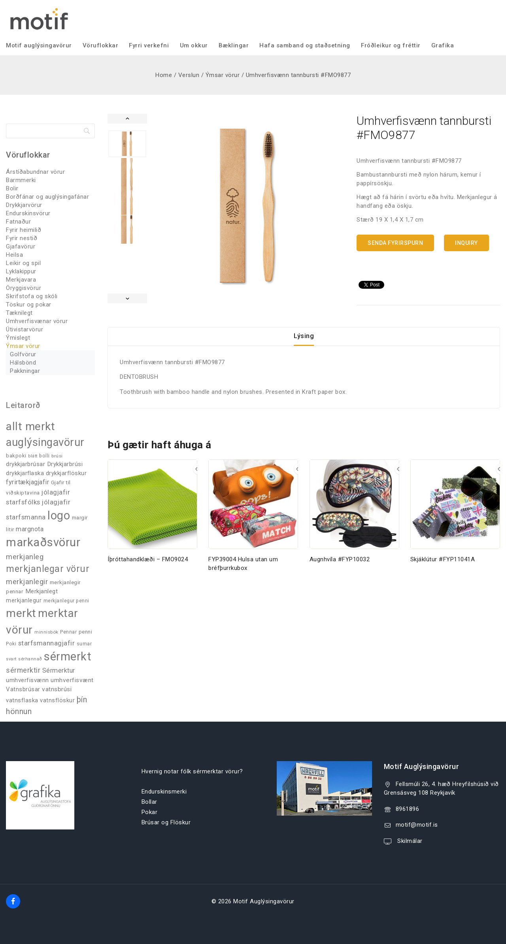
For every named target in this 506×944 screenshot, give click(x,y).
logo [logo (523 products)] (58, 515)
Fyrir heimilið (23, 229)
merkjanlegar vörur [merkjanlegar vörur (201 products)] (47, 569)
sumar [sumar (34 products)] (84, 644)
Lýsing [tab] (304, 340)
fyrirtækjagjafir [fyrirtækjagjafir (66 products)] (27, 482)
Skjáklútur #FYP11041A (442, 566)
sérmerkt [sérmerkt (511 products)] (67, 656)
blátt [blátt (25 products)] (33, 456)
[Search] (50, 131)
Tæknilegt (19, 312)
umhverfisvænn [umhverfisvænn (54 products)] (27, 680)
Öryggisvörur (23, 287)
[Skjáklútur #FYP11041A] (455, 512)
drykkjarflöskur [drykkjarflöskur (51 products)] (66, 473)
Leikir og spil (23, 263)
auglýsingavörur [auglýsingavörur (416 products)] (45, 442)
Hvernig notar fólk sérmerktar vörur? (192, 771)
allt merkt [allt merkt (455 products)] (30, 426)
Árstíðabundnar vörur (35, 171)
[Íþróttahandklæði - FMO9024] (152, 512)
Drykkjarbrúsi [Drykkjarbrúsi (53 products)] (65, 464)
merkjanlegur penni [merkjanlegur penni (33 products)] (66, 601)
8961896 (407, 808)
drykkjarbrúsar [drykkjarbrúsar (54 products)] (25, 464)
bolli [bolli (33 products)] (44, 456)
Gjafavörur (20, 246)
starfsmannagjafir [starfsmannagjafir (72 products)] (46, 643)
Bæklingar (234, 45)
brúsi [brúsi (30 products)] (57, 456)
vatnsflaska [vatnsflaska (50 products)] (22, 700)
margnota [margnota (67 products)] (29, 529)
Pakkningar (25, 370)
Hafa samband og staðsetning (304, 45)
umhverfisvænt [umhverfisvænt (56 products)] (72, 680)
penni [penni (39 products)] (86, 632)
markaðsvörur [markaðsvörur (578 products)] (43, 542)
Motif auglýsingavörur (39, 45)
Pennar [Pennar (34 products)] (68, 632)
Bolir (12, 188)
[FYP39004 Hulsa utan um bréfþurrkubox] (253, 512)
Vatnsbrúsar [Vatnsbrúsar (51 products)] (23, 689)
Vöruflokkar (101, 45)
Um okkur (194, 45)
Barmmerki (21, 180)
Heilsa (14, 254)
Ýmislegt (18, 337)
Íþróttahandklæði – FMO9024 (148, 566)
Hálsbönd (23, 362)
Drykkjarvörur (24, 205)
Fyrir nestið (21, 238)
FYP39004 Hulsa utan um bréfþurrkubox (243, 571)
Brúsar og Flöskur (166, 822)
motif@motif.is (417, 824)
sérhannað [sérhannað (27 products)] (30, 659)
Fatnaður (18, 221)
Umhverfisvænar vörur (37, 321)
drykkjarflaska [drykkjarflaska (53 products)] (25, 473)
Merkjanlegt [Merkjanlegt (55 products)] (41, 591)
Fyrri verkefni (149, 45)
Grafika (442, 45)
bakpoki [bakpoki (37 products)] (16, 456)
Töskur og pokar (28, 304)
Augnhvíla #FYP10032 (340, 566)
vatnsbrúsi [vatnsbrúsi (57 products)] (57, 689)
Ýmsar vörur (23, 346)
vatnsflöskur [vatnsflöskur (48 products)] (57, 700)
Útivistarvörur (24, 329)
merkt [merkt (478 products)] (21, 613)
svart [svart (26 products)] (11, 659)
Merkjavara (21, 279)
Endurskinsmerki (164, 791)
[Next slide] (127, 298)
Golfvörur (23, 354)
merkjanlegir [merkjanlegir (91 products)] (27, 581)
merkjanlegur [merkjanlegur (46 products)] (24, 600)
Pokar (150, 812)
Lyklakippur (21, 271)
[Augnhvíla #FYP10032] (354, 512)
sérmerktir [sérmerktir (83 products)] (23, 670)
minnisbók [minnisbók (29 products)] (46, 632)
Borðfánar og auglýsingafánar (47, 196)
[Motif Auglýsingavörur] (37, 18)
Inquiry (466, 243)
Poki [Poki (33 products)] (11, 644)
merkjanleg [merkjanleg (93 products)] (24, 557)
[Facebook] (13, 901)
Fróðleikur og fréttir (391, 45)
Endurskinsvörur (28, 213)
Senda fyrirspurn (395, 243)
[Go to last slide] (127, 119)
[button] (127, 144)
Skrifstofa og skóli (32, 296)
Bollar (149, 801)
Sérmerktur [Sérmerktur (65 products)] (58, 670)
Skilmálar (409, 840)
